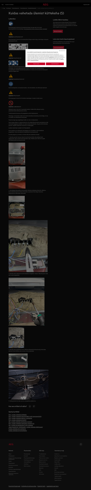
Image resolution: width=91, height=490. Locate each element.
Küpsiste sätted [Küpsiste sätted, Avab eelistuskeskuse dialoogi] (36, 63)
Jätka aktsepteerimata (62, 50)
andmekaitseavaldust (34, 60)
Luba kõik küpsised (55, 63)
